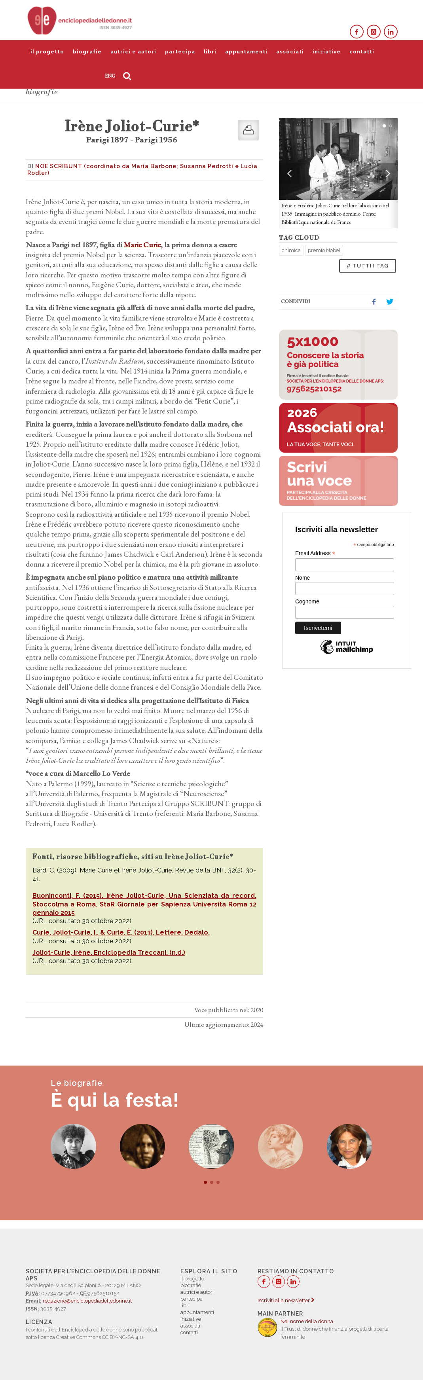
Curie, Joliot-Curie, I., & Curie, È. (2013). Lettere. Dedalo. (121, 932)
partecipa (180, 52)
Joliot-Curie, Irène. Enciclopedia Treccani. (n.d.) (108, 952)
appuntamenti (246, 52)
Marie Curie (142, 245)
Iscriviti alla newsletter (286, 1300)
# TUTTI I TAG (368, 266)
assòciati (290, 52)
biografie (87, 52)
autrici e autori (133, 52)
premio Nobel (324, 250)
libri (210, 52)
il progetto (47, 52)
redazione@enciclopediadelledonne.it (87, 1301)
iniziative (327, 52)
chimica (291, 250)
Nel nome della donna (307, 1321)
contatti (361, 52)
